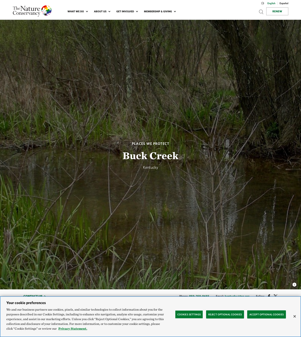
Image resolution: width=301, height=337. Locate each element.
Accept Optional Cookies (266, 314)
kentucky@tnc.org (237, 296)
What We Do (76, 11)
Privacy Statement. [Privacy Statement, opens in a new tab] (72, 328)
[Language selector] (262, 5)
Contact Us (32, 296)
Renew (277, 11)
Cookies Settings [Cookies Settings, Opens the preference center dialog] (189, 314)
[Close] (294, 316)
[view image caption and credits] (294, 283)
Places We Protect (150, 144)
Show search (261, 11)
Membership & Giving (158, 11)
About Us (100, 11)
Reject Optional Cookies (225, 314)
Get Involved (125, 11)
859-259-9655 (199, 296)
